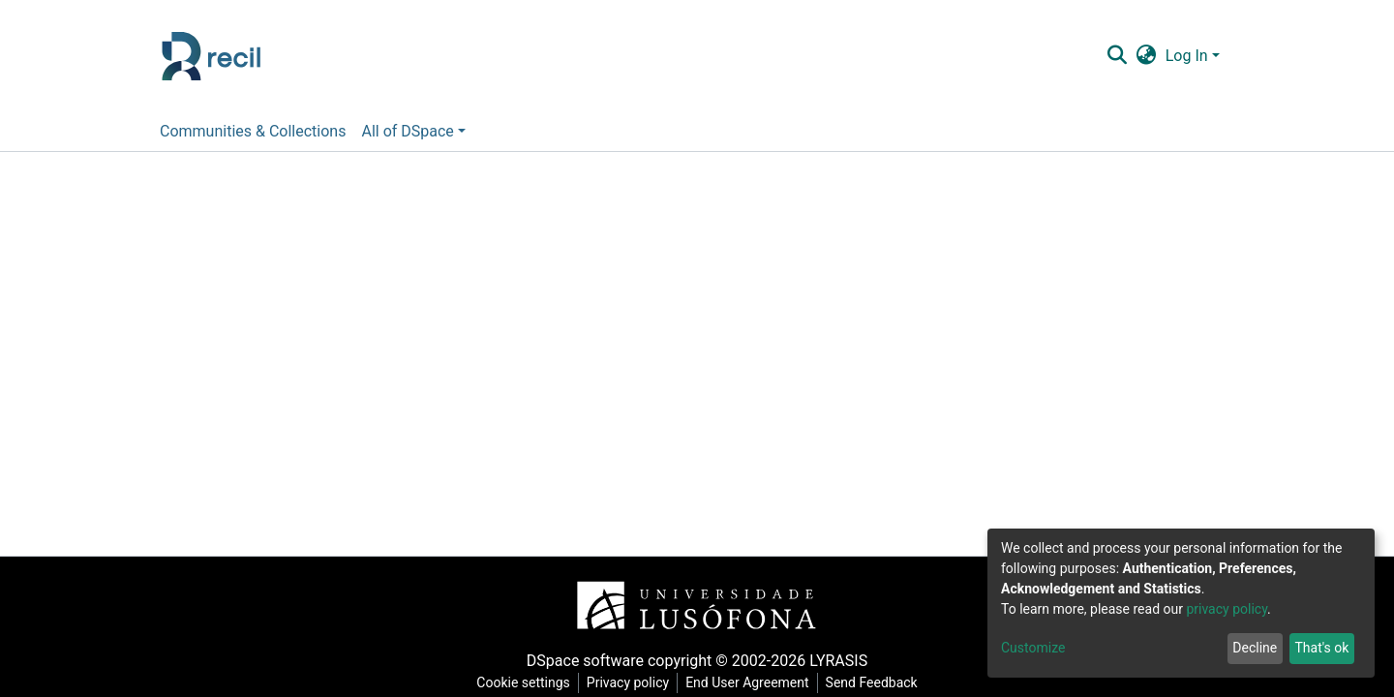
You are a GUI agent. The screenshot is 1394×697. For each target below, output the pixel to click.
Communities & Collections (253, 131)
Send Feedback (872, 682)
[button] (1146, 56)
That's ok (1321, 647)
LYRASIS (838, 661)
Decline (1254, 647)
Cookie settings (523, 682)
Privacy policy (628, 682)
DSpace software (585, 661)
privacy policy (1226, 609)
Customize (1033, 647)
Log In (1187, 55)
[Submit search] (1117, 56)
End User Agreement (746, 682)
